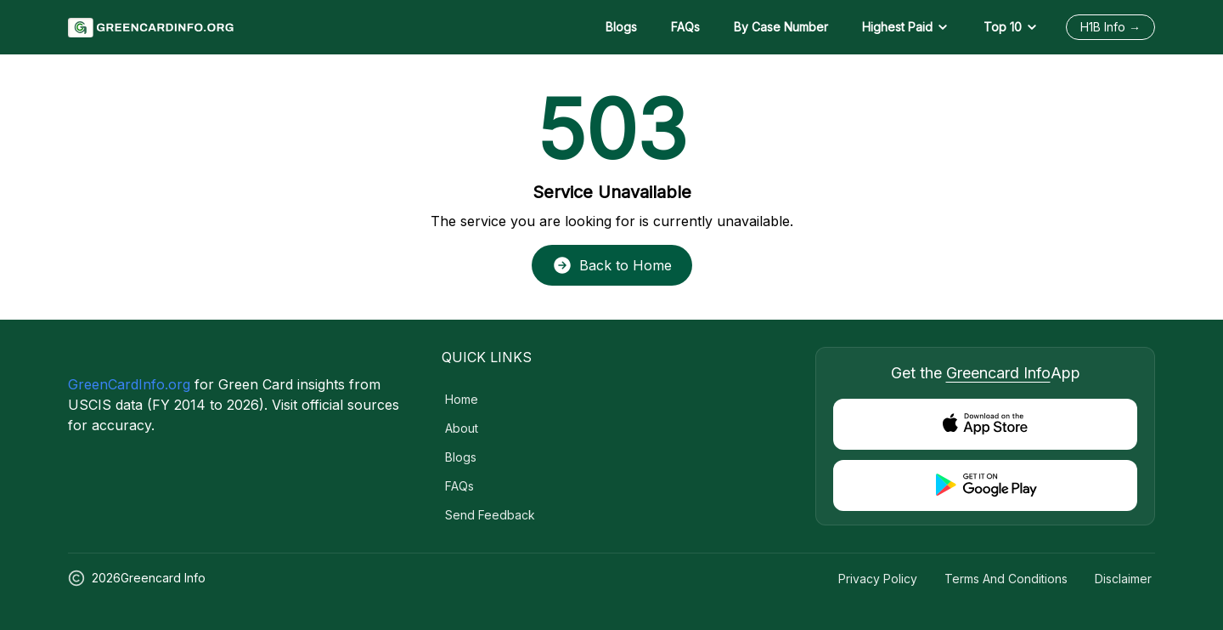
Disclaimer (1123, 578)
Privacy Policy (877, 578)
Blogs (621, 27)
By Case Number (781, 27)
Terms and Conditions (1006, 578)
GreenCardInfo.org (129, 384)
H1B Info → (1110, 27)
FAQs (685, 27)
